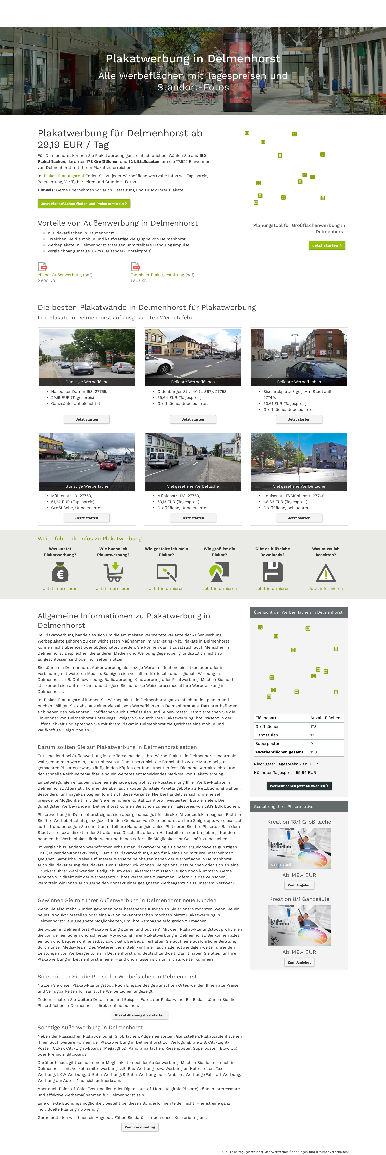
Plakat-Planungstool (64, 175)
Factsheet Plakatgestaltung (157, 274)
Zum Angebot (299, 885)
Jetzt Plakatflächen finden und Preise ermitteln (84, 204)
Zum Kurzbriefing (140, 1127)
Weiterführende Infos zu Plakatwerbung (89, 538)
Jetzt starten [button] (327, 245)
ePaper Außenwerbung (60, 274)
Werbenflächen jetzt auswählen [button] (299, 786)
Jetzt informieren (60, 588)
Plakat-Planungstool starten (140, 1015)
